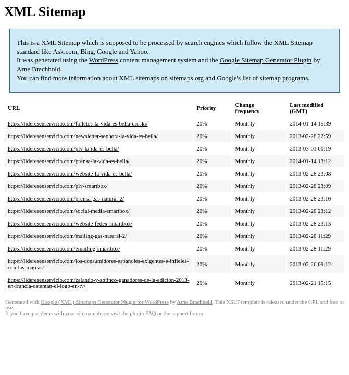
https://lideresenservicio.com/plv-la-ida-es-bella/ (63, 148)
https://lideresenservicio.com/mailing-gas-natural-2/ (67, 236)
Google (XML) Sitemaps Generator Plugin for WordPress (105, 302)
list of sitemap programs (275, 78)
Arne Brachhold (38, 69)
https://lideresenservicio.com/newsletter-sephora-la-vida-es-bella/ (83, 136)
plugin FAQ (143, 313)
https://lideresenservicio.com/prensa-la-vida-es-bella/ (69, 161)
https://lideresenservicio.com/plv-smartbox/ (58, 186)
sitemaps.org (186, 78)
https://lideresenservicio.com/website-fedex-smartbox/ (70, 223)
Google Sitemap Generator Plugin (266, 60)
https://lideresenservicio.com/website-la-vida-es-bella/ (70, 173)
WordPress (103, 60)
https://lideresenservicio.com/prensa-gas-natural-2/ (66, 198)
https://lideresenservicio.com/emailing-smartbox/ (64, 248)
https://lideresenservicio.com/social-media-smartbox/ (69, 211)
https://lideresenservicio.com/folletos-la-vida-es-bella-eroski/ (78, 123)
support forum (187, 313)
